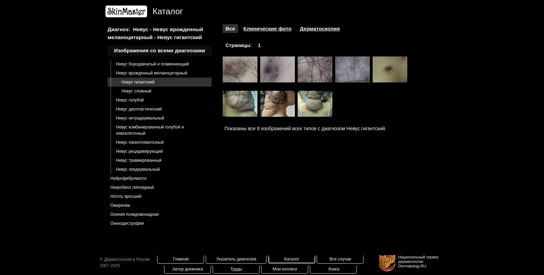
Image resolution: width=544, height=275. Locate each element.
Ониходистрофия (127, 223)
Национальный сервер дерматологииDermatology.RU (418, 261)
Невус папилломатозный (140, 142)
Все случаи (340, 259)
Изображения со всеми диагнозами (159, 50)
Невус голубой (130, 100)
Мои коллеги (285, 269)
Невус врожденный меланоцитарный (151, 73)
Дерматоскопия (320, 29)
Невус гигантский (137, 82)
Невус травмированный (139, 160)
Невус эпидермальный (138, 169)
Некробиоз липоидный (132, 187)
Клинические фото (268, 29)
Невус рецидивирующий (139, 151)
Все (230, 29)
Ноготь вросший (126, 196)
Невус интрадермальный (140, 118)
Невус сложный (136, 91)
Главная (181, 259)
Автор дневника (187, 269)
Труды (236, 269)
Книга (334, 269)
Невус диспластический (139, 109)
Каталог (291, 259)
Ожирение (120, 205)
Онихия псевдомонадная (134, 214)
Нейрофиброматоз (128, 178)
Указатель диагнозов (236, 259)
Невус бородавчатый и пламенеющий (152, 64)
